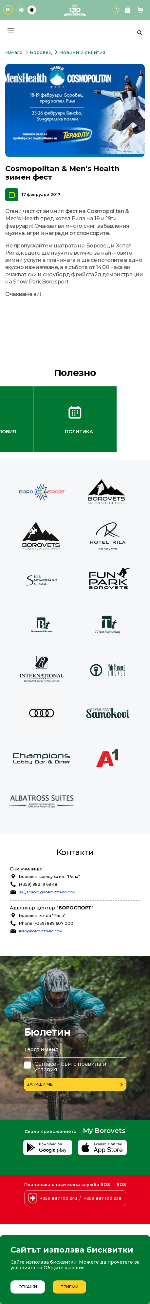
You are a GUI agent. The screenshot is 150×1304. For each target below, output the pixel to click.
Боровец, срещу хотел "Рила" (49, 876)
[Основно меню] (10, 30)
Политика (79, 432)
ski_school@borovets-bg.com (47, 892)
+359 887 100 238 (103, 1198)
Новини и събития (82, 52)
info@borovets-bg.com (40, 931)
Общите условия (64, 1268)
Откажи (27, 1286)
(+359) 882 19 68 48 (38, 884)
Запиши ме (75, 1084)
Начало (14, 52)
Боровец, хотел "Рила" (42, 915)
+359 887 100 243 (58, 1198)
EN (8, 10)
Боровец (41, 52)
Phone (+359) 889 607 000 (46, 923)
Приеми (69, 1286)
